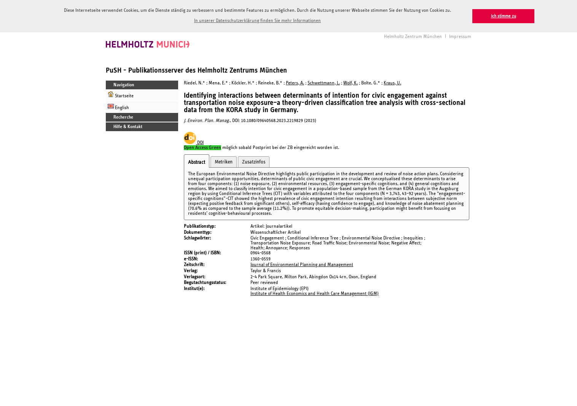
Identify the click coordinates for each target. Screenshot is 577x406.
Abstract (196, 161)
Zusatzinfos (253, 161)
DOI (194, 142)
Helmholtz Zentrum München (413, 35)
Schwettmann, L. (324, 82)
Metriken (224, 161)
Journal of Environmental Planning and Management (301, 264)
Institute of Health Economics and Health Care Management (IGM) (314, 292)
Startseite (121, 94)
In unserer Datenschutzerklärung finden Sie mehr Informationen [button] (257, 20)
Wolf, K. (350, 82)
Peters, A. (295, 82)
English (118, 105)
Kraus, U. (392, 82)
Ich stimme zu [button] (503, 16)
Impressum (460, 35)
